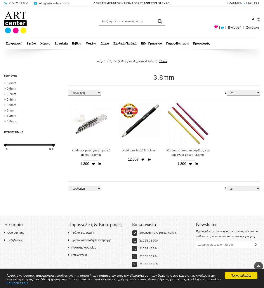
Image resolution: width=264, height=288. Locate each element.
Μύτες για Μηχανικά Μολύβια (137, 61)
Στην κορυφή (258, 266)
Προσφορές (201, 43)
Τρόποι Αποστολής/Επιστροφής (89, 240)
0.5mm (10, 88)
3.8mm (163, 61)
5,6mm (10, 83)
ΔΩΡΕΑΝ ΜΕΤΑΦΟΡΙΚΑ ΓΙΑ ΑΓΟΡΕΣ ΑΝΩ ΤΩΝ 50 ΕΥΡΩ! (132, 3)
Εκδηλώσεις (13, 240)
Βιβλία (76, 43)
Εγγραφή (234, 27)
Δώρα (105, 43)
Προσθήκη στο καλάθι (99, 164)
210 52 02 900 (16, 3)
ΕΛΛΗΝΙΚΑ (235, 3)
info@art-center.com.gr (52, 3)
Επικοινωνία (77, 255)
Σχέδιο (31, 43)
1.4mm (10, 116)
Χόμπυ (45, 43)
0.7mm (10, 94)
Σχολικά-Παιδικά (125, 43)
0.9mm (10, 105)
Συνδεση (252, 27)
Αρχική (101, 61)
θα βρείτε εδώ (17, 283)
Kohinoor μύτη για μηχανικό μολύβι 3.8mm (91, 152)
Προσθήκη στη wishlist (93, 164)
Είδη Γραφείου (151, 43)
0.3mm (10, 99)
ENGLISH (252, 3)
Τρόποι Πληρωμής (81, 232)
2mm (9, 110)
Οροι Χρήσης (14, 232)
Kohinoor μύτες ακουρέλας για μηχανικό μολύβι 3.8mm (188, 152)
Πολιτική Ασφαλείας (82, 247)
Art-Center (15, 22)
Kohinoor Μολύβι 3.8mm (140, 150)
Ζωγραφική (14, 43)
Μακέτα (91, 43)
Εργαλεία (61, 43)
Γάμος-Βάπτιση (177, 43)
